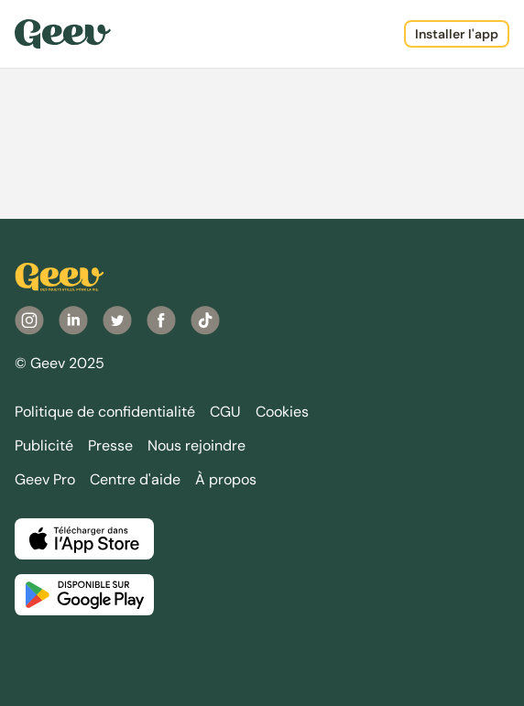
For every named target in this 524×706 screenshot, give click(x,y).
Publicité (44, 445)
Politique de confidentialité (105, 411)
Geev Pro (45, 479)
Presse (110, 445)
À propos (226, 479)
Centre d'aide (135, 479)
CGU (225, 411)
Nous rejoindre (196, 445)
